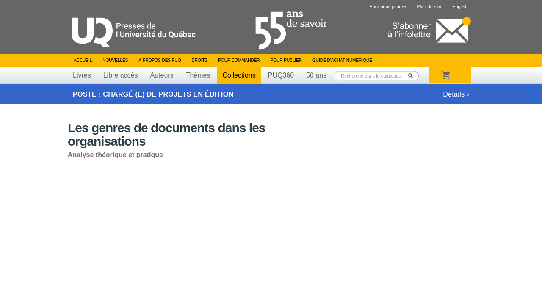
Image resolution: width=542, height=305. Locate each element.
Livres (82, 75)
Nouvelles (115, 60)
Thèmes (198, 75)
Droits (199, 60)
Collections (238, 75)
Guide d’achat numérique (342, 60)
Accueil (83, 60)
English (459, 6)
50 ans (316, 75)
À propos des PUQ (159, 60)
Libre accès (120, 75)
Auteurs (162, 75)
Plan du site (429, 6)
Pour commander (239, 60)
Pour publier (286, 60)
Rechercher (412, 75)
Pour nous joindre (387, 6)
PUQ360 (281, 75)
